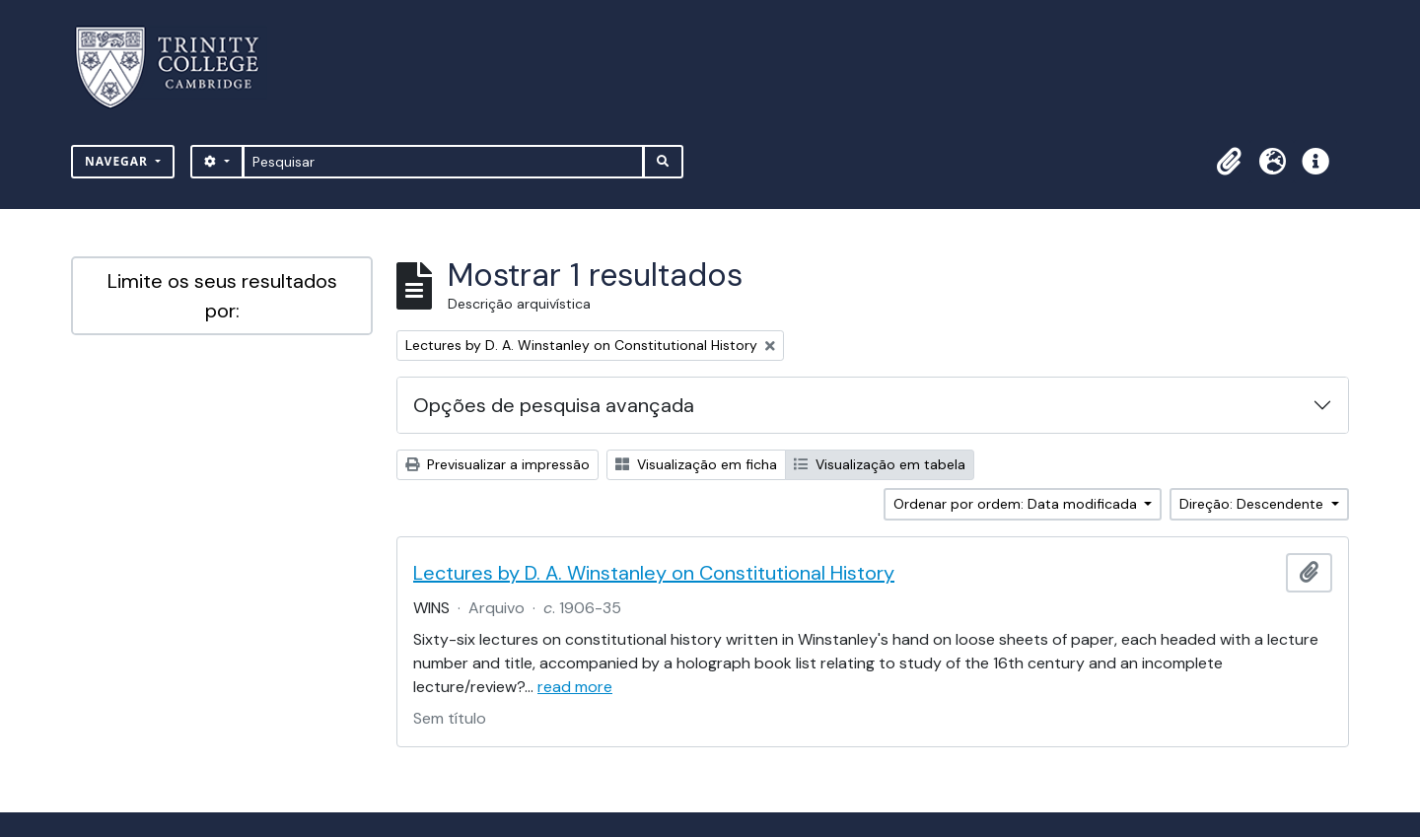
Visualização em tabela (879, 464)
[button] (1228, 161)
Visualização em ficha (696, 464)
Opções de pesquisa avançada (553, 405)
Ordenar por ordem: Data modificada (1017, 504)
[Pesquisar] (443, 161)
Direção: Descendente (1253, 504)
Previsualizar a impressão (497, 464)
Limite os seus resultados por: (222, 295)
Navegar (118, 161)
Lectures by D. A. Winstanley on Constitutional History (653, 573)
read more (574, 686)
